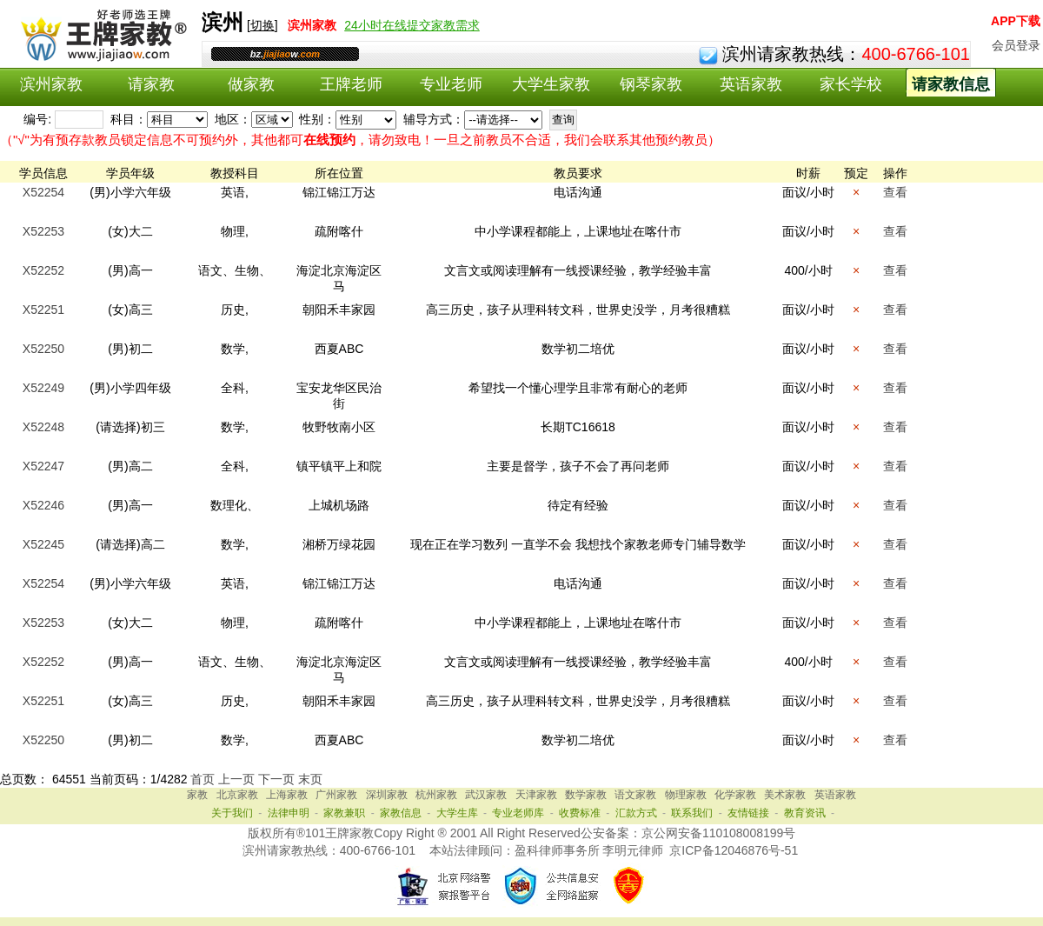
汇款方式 (636, 813)
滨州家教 (51, 84)
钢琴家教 (651, 84)
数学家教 (586, 795)
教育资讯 (805, 813)
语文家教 (635, 795)
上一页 (236, 779)
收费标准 (580, 813)
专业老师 (451, 84)
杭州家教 (436, 795)
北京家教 (237, 795)
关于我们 (232, 813)
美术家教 (785, 795)
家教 (197, 795)
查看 (895, 192)
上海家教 (287, 795)
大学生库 (457, 813)
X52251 (43, 309)
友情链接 (748, 813)
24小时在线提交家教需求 (412, 25)
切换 (262, 25)
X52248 (43, 427)
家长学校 (851, 84)
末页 (310, 779)
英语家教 (751, 84)
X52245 (43, 544)
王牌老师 (351, 84)
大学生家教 (551, 84)
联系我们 (692, 813)
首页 (202, 779)
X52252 (43, 270)
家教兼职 (344, 813)
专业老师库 (518, 813)
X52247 (43, 466)
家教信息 (401, 813)
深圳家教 (387, 795)
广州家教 (336, 795)
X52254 (43, 192)
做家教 (251, 84)
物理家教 (686, 795)
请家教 (151, 84)
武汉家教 (486, 795)
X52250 (43, 349)
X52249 (43, 388)
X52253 (43, 231)
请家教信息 (951, 84)
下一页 (276, 779)
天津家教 (536, 795)
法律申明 (288, 813)
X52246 (43, 505)
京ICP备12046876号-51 (733, 850)
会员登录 (1016, 45)
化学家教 (735, 795)
